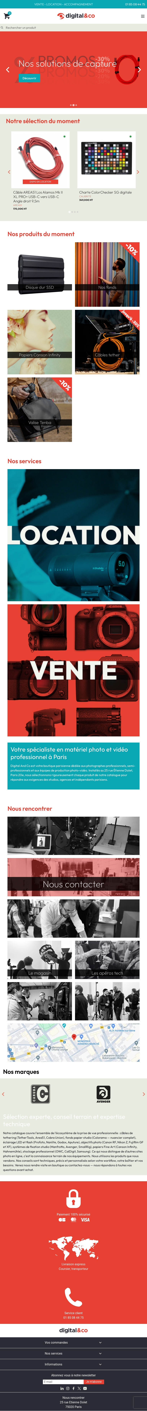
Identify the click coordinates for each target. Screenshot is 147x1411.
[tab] (71, 105)
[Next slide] (139, 69)
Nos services (53, 1353)
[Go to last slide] (7, 69)
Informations (53, 1364)
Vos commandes (56, 1342)
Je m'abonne (94, 1381)
